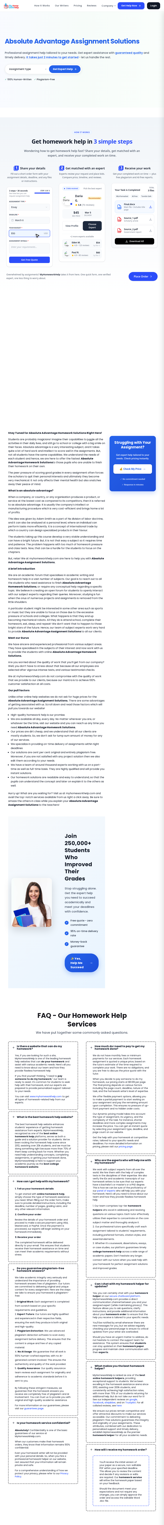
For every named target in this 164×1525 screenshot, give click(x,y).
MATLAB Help (126, 1446)
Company (107, 5)
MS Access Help (127, 1458)
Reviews (91, 5)
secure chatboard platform (113, 1216)
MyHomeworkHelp (30, 1488)
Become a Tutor (76, 1436)
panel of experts (105, 1117)
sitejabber (140, 1309)
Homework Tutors (148, 1440)
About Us (98, 1457)
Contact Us (98, 1463)
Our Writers (64, 5)
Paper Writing (146, 1446)
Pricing (78, 5)
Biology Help (146, 1452)
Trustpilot (104, 1312)
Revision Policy (76, 1460)
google (120, 1309)
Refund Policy (75, 1454)
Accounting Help (127, 1452)
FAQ (95, 1439)
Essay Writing (126, 1434)
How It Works (46, 5)
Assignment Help (51, 1447)
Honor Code (74, 1442)
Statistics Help (147, 1458)
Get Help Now (133, 5)
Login (154, 5)
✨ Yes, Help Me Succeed (81, 901)
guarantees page (23, 1306)
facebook (129, 1309)
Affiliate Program (51, 1453)
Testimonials (99, 1445)
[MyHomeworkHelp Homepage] (18, 6)
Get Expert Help (65, 69)
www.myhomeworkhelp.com (42, 1025)
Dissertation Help (148, 1434)
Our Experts (99, 1451)
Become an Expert (52, 1459)
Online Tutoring (127, 1440)
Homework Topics (52, 1465)
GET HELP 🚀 (22, 1443)
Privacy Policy (54, 1362)
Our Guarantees (76, 1466)
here (141, 1312)
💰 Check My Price (132, 469)
